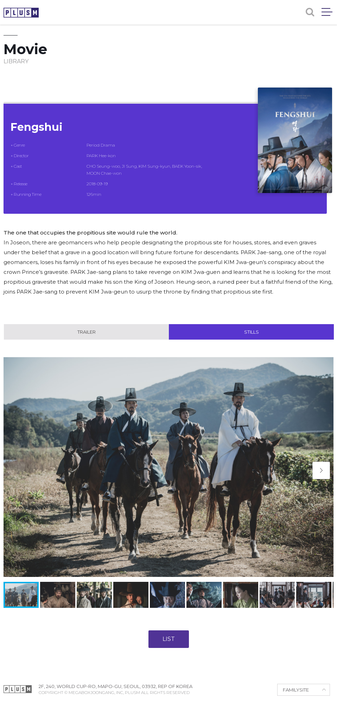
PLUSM (21, 12)
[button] (321, 470)
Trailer (86, 332)
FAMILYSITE (296, 690)
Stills (251, 332)
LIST (169, 639)
